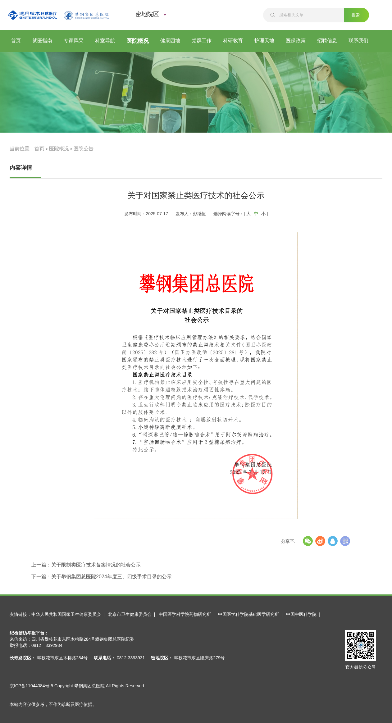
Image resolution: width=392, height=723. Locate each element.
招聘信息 (327, 40)
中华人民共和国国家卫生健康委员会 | (69, 614)
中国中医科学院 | (304, 614)
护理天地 (264, 40)
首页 (16, 40)
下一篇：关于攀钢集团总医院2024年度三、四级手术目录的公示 (101, 576)
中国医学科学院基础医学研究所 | (251, 614)
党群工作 (202, 40)
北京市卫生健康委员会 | (132, 614)
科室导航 (105, 40)
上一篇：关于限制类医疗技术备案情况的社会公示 (86, 564)
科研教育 (233, 40)
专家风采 (74, 40)
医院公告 (83, 148)
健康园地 (170, 40)
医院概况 (137, 41)
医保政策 (296, 40)
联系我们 (358, 40)
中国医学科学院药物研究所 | (188, 614)
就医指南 (42, 40)
